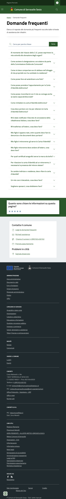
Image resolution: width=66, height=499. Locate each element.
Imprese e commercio (14, 326)
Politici (9, 295)
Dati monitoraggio (13, 488)
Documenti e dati (12, 282)
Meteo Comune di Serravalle (16, 436)
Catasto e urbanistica (14, 317)
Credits (44, 488)
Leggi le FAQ (11, 458)
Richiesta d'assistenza (14, 466)
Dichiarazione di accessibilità (16, 453)
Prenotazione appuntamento (16, 463)
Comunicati (10, 348)
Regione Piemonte (12, 3)
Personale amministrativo (15, 292)
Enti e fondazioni (12, 285)
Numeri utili (10, 398)
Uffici (8, 298)
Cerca (53, 44)
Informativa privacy (13, 446)
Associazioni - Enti (13, 440)
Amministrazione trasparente (16, 455)
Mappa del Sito (21, 490)
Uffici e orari (11, 395)
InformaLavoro (12, 443)
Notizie (9, 345)
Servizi (30, 488)
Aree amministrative (13, 279)
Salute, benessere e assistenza (17, 330)
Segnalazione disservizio (15, 460)
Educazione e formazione (15, 320)
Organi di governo (13, 289)
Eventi (9, 363)
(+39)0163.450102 (19, 382)
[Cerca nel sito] (56, 9)
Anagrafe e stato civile (14, 310)
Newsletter (10, 479)
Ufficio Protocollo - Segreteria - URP (19, 392)
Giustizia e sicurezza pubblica (16, 323)
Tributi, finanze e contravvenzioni (18, 333)
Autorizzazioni (11, 313)
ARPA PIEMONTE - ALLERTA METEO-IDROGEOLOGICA (26, 433)
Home (9, 17)
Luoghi (9, 360)
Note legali (10, 449)
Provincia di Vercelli (13, 430)
